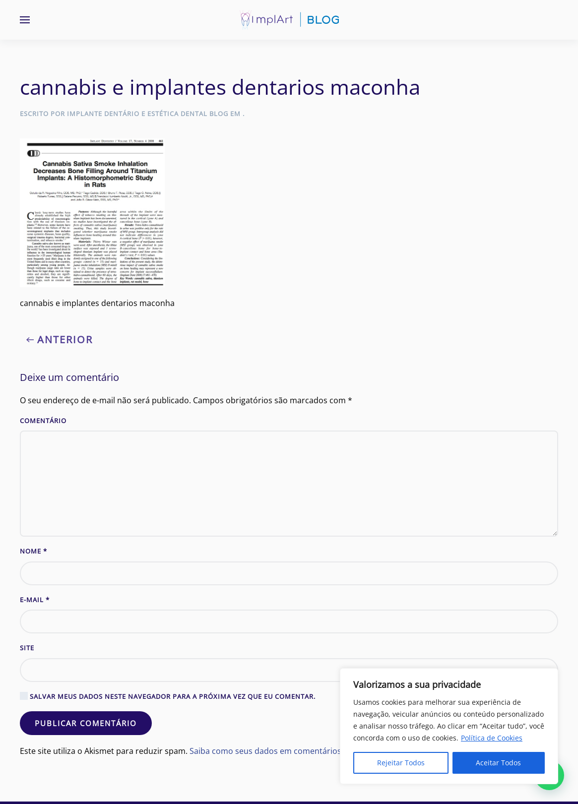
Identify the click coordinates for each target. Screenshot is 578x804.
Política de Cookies (491, 737)
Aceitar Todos (498, 762)
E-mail (35, 599)
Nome (33, 551)
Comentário (43, 420)
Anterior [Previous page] (59, 339)
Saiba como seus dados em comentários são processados (298, 750)
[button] (25, 20)
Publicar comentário (86, 723)
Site (27, 647)
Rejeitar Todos (401, 762)
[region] (449, 726)
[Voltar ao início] (289, 20)
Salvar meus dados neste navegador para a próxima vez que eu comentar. (168, 696)
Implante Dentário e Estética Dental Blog (147, 113)
